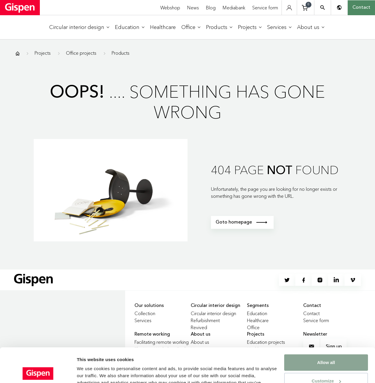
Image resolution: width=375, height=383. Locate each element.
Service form (265, 8)
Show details (90, 371)
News (193, 8)
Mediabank (234, 8)
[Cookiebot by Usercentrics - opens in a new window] (38, 371)
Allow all (326, 328)
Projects (43, 53)
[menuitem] (79, 27)
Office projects (81, 53)
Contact (361, 7)
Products (120, 53)
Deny (326, 365)
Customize (326, 346)
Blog (211, 8)
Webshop (170, 8)
